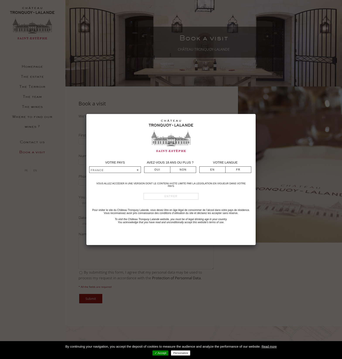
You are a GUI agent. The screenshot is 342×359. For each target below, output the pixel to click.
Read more (269, 346)
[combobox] (115, 170)
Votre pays (115, 162)
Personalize (180, 353)
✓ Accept (160, 353)
